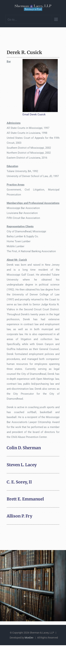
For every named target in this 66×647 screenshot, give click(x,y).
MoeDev (29, 637)
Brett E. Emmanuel (25, 499)
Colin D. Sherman (24, 447)
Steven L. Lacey (22, 464)
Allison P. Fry (19, 516)
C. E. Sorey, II (19, 482)
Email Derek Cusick (34, 114)
